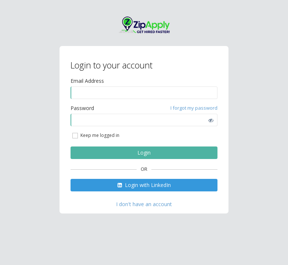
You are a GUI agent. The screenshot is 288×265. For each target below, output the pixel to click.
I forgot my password (193, 108)
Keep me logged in (95, 135)
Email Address (87, 80)
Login (144, 152)
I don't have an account (144, 204)
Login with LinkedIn (144, 184)
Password (82, 108)
